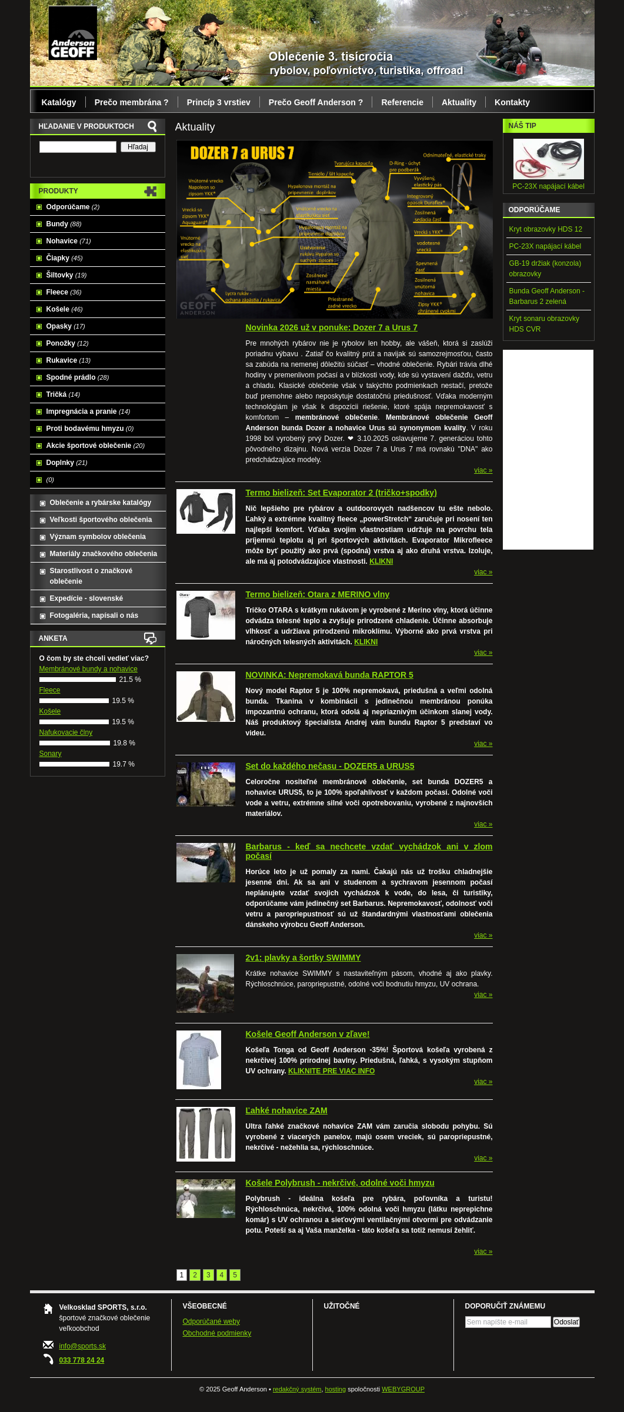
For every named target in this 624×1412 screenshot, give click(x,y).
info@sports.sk (82, 1346)
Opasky (65, 326)
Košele (64, 309)
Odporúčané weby (211, 1321)
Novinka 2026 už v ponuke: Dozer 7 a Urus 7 (332, 327)
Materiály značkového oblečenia (104, 554)
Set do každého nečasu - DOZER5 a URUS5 (330, 766)
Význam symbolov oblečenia (98, 537)
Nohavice (68, 241)
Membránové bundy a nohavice (88, 669)
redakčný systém (297, 1389)
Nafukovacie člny (66, 732)
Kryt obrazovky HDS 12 (546, 229)
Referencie (402, 102)
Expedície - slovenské (87, 598)
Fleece (64, 292)
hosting (335, 1389)
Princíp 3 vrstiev (219, 102)
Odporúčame (73, 207)
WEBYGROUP (403, 1389)
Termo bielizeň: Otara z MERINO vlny (318, 594)
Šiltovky (66, 275)
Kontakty (512, 102)
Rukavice (68, 360)
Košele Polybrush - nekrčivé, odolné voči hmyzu (340, 1182)
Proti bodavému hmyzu (90, 428)
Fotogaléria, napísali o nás (94, 615)
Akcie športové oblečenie (95, 445)
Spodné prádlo (77, 377)
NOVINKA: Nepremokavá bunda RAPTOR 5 (329, 675)
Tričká (63, 394)
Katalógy (59, 102)
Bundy (64, 224)
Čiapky (64, 258)
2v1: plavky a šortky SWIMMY (303, 957)
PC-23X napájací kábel (548, 186)
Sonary (50, 754)
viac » (483, 470)
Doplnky (67, 463)
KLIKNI (381, 561)
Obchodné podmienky (217, 1333)
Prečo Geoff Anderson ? (316, 102)
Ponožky (67, 343)
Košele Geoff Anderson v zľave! (308, 1034)
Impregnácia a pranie (88, 411)
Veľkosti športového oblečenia (101, 520)
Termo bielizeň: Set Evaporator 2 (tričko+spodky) (341, 492)
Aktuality (459, 102)
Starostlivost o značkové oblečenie (91, 576)
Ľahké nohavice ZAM (287, 1110)
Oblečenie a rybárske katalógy (101, 502)
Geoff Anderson (73, 32)
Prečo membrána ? (132, 102)
